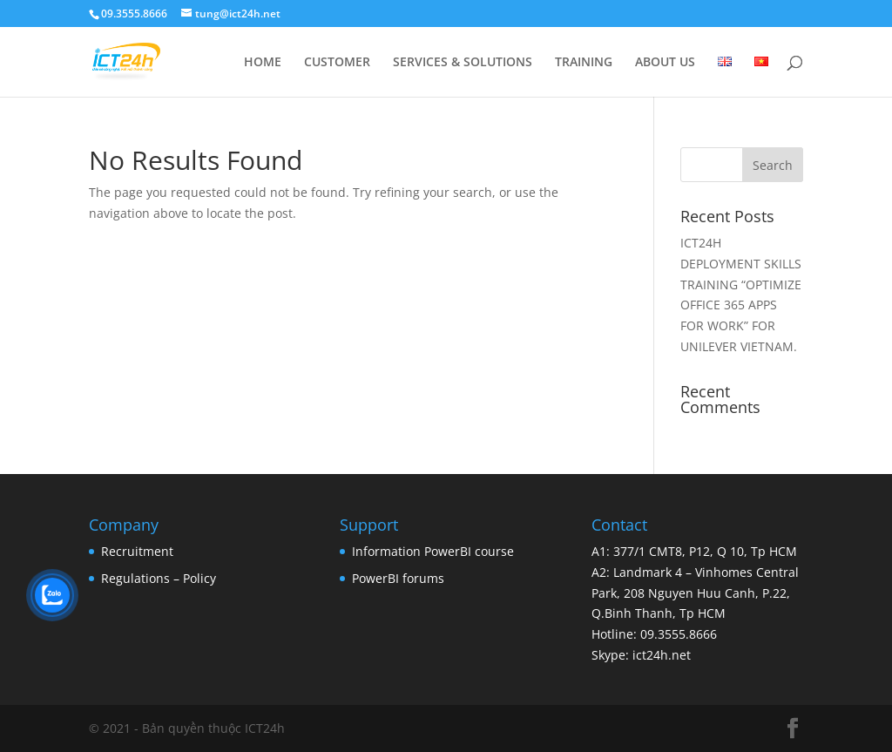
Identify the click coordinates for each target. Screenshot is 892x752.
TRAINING (583, 63)
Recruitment (137, 551)
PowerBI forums (398, 578)
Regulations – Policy (158, 578)
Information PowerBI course (433, 551)
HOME (262, 63)
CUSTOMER (337, 63)
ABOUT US (665, 63)
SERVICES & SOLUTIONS (462, 63)
